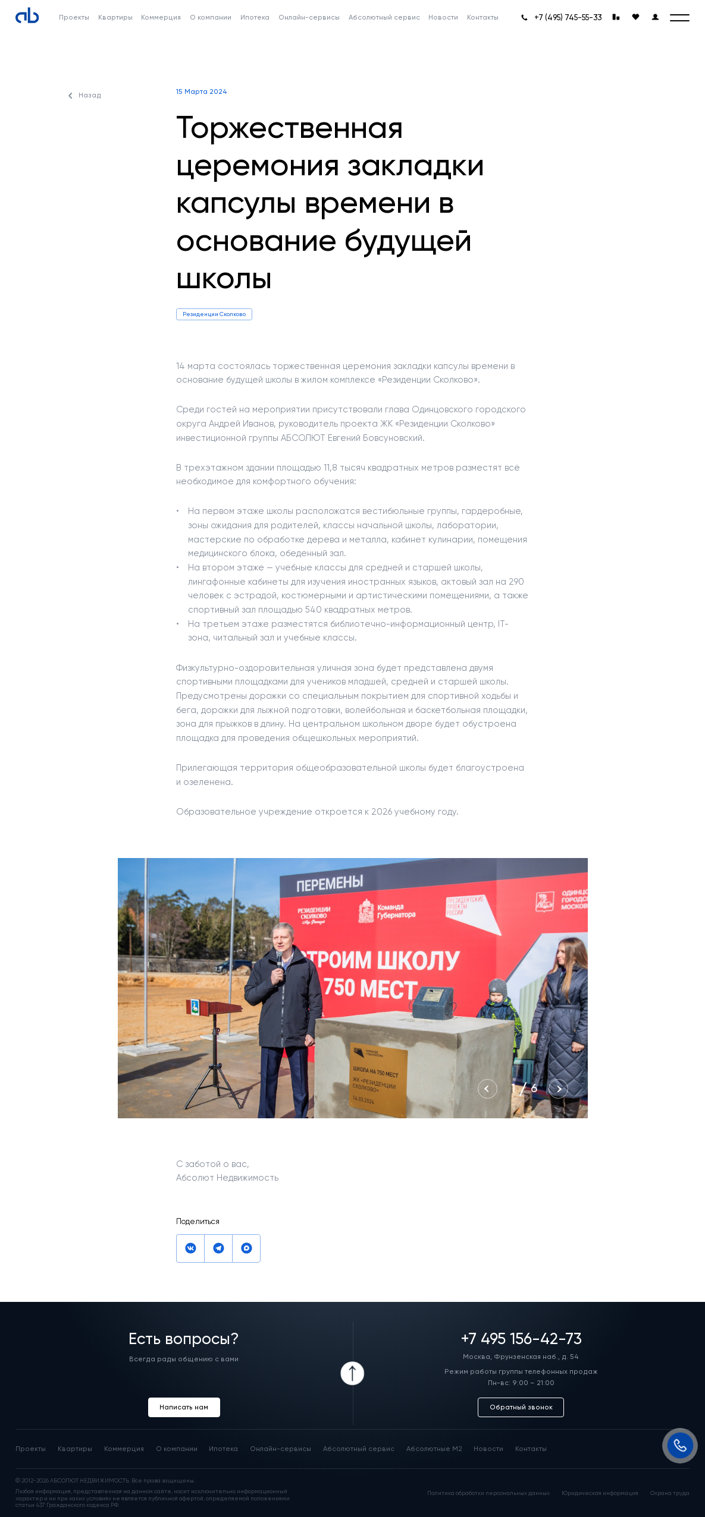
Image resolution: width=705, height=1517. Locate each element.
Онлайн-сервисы (280, 1449)
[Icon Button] (353, 1373)
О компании (177, 1449)
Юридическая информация (600, 1493)
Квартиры (75, 1449)
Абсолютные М (434, 1449)
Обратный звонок (521, 1407)
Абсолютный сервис (358, 1449)
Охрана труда (670, 1493)
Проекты (30, 1449)
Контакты (531, 1449)
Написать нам (183, 1407)
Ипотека (223, 1449)
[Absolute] (27, 15)
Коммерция (124, 1449)
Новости (488, 1449)
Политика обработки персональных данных (488, 1493)
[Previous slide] (487, 1089)
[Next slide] (558, 1089)
